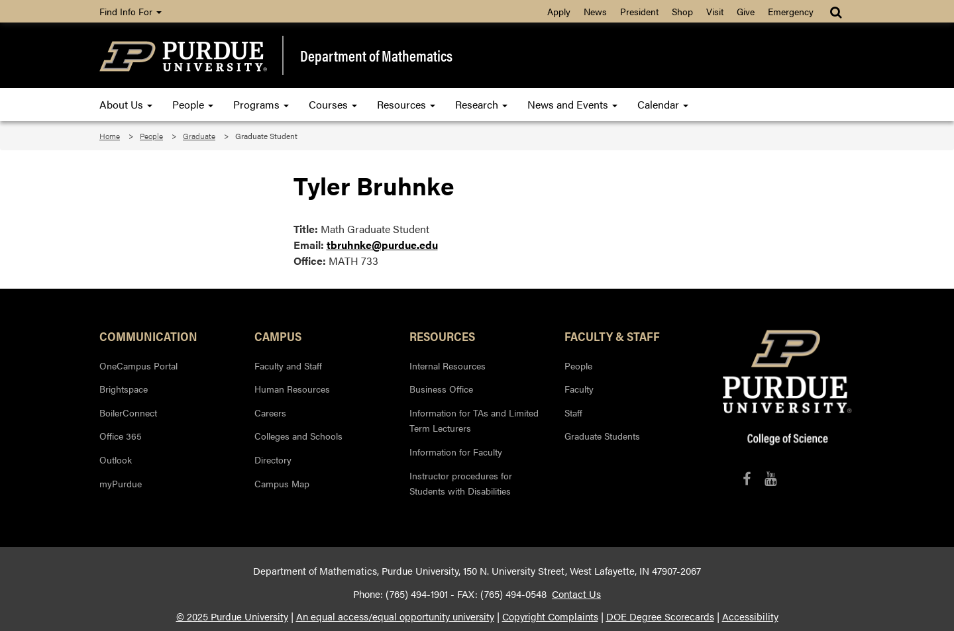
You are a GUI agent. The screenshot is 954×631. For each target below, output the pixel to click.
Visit (714, 11)
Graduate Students (602, 435)
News (595, 11)
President (639, 11)
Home (109, 136)
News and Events (572, 104)
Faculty (579, 388)
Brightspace (123, 388)
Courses (333, 104)
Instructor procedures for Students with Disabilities (460, 483)
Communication (148, 335)
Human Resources (292, 388)
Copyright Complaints (550, 616)
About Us (125, 104)
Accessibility (750, 616)
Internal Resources (447, 365)
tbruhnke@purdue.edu (382, 244)
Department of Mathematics (376, 55)
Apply (558, 11)
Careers (270, 412)
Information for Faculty (455, 451)
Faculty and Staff (288, 365)
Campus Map (281, 483)
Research (481, 104)
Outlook (115, 459)
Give (746, 11)
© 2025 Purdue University (232, 616)
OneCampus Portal (138, 365)
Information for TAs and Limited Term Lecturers (474, 420)
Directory (273, 459)
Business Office (441, 388)
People (192, 104)
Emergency (791, 11)
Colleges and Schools (298, 435)
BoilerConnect (128, 412)
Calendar (662, 104)
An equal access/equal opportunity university (395, 616)
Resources (406, 104)
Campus (277, 335)
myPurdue (120, 483)
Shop (682, 11)
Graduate (199, 136)
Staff (573, 412)
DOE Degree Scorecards (660, 616)
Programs (261, 104)
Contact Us (576, 594)
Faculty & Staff (612, 335)
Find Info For (130, 11)
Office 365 (120, 435)
